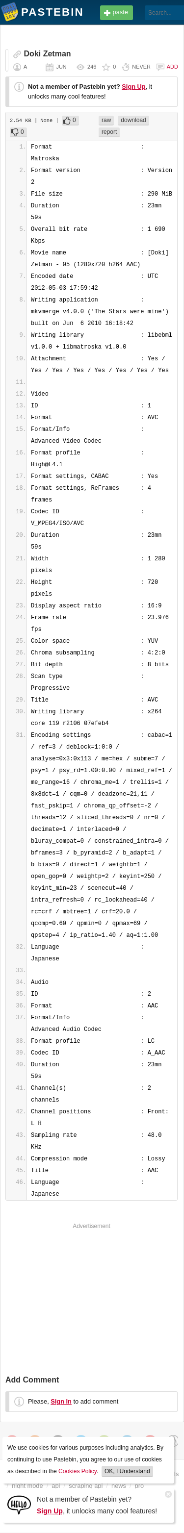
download (133, 120)
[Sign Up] (19, 1504)
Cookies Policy (77, 1471)
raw (106, 120)
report (109, 131)
